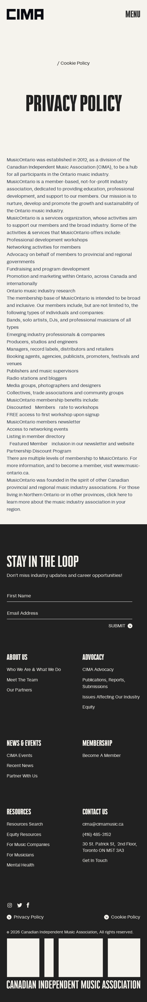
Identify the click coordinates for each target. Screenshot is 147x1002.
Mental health (20, 865)
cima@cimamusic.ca (102, 824)
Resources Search (25, 824)
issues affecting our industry (111, 697)
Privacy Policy (25, 917)
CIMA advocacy (98, 670)
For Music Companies (28, 845)
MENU (132, 14)
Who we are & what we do (34, 670)
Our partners (19, 690)
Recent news (20, 766)
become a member (101, 756)
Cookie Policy (122, 917)
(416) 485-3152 (96, 835)
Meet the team (22, 680)
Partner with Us (22, 776)
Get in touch (94, 861)
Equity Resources (24, 835)
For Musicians (20, 855)
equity (88, 707)
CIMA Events (19, 756)
